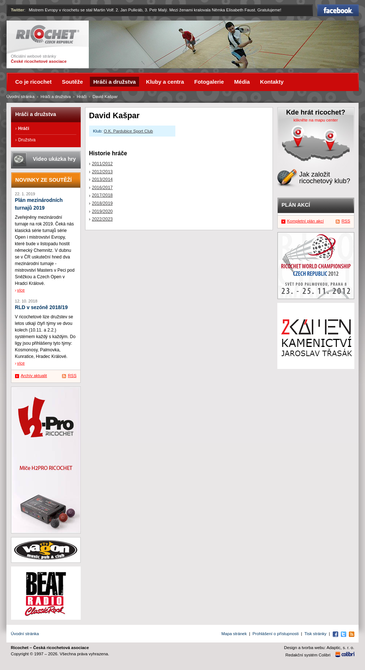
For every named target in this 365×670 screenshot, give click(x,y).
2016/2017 (102, 187)
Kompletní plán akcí (305, 221)
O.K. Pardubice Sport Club (128, 131)
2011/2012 (102, 163)
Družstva (27, 139)
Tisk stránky (315, 633)
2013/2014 (102, 179)
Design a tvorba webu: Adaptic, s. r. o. (319, 647)
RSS (72, 375)
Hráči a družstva (56, 96)
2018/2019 (102, 203)
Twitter (18, 10)
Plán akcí (296, 205)
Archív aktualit (34, 375)
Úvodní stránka (21, 96)
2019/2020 (102, 211)
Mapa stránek (234, 633)
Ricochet (47, 34)
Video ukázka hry (54, 159)
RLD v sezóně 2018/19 (41, 307)
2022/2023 (102, 219)
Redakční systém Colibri (308, 655)
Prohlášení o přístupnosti (275, 633)
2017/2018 (102, 195)
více (21, 290)
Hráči (82, 96)
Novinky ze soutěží (43, 180)
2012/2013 (102, 171)
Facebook (338, 10)
